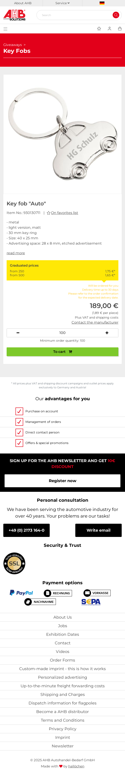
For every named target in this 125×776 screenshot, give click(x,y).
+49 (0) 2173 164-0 (26, 530)
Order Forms (62, 660)
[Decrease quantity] (18, 333)
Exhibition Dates (62, 634)
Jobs (62, 625)
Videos (62, 651)
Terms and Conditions (62, 720)
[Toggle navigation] (5, 28)
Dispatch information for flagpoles (62, 703)
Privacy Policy (62, 728)
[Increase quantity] (107, 333)
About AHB (23, 3)
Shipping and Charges (62, 694)
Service (62, 3)
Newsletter (63, 746)
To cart (62, 352)
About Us (62, 617)
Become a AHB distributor (62, 711)
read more (16, 253)
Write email (98, 530)
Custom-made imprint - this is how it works (62, 668)
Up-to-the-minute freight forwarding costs (63, 686)
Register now (62, 480)
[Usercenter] (109, 28)
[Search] (77, 15)
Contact (62, 643)
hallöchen (76, 766)
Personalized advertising (62, 677)
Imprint (62, 737)
